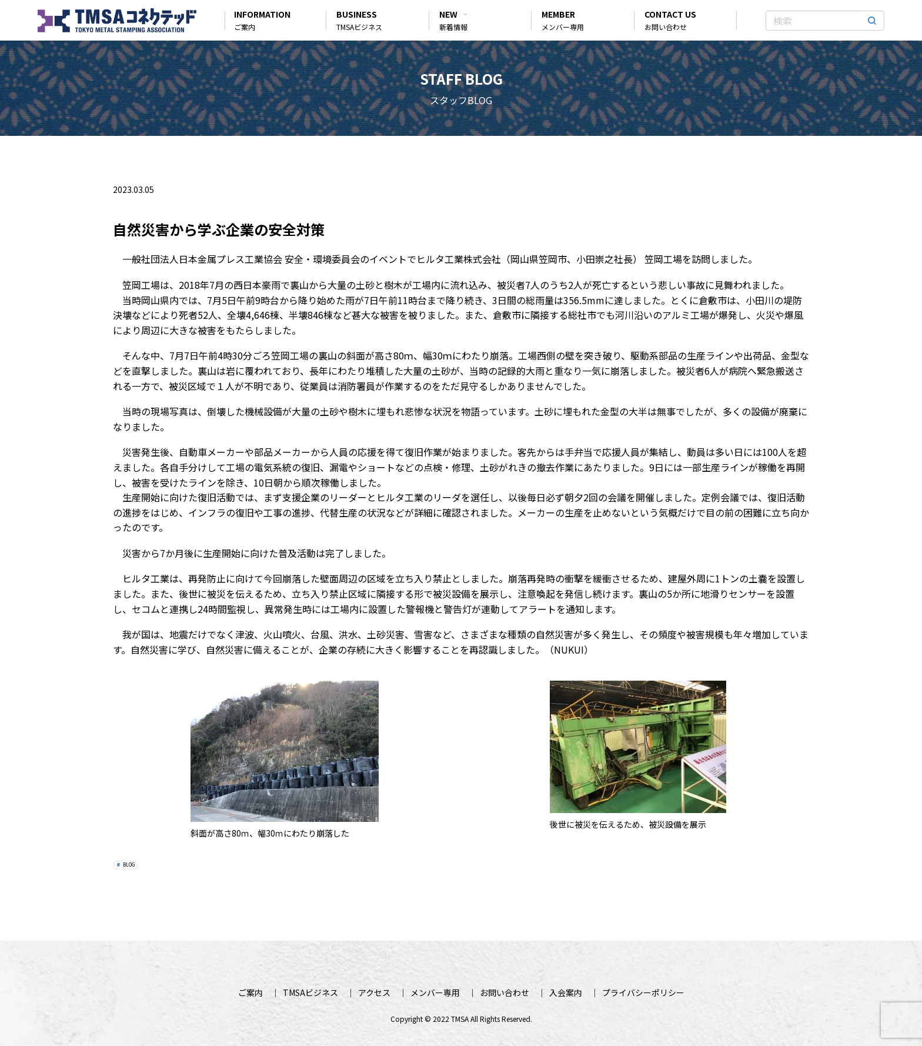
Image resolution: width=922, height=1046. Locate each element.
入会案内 (565, 992)
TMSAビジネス (310, 992)
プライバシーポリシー (643, 992)
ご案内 (250, 992)
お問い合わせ (504, 992)
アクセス (374, 992)
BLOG (128, 864)
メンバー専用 (435, 992)
